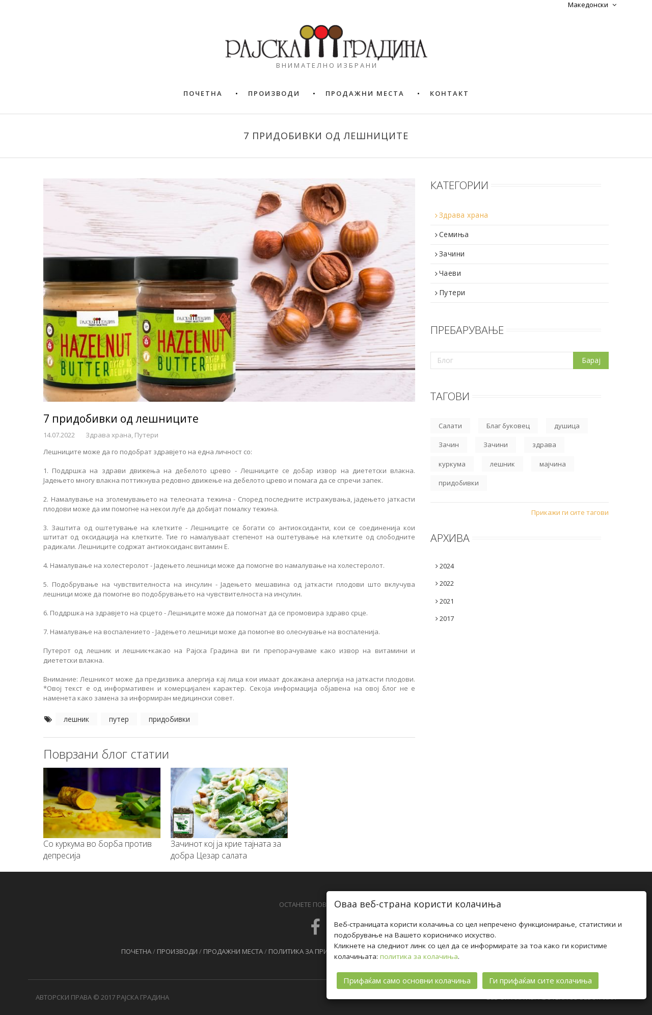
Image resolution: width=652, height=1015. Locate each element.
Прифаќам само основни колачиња (407, 980)
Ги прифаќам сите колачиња (540, 980)
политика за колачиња (419, 956)
